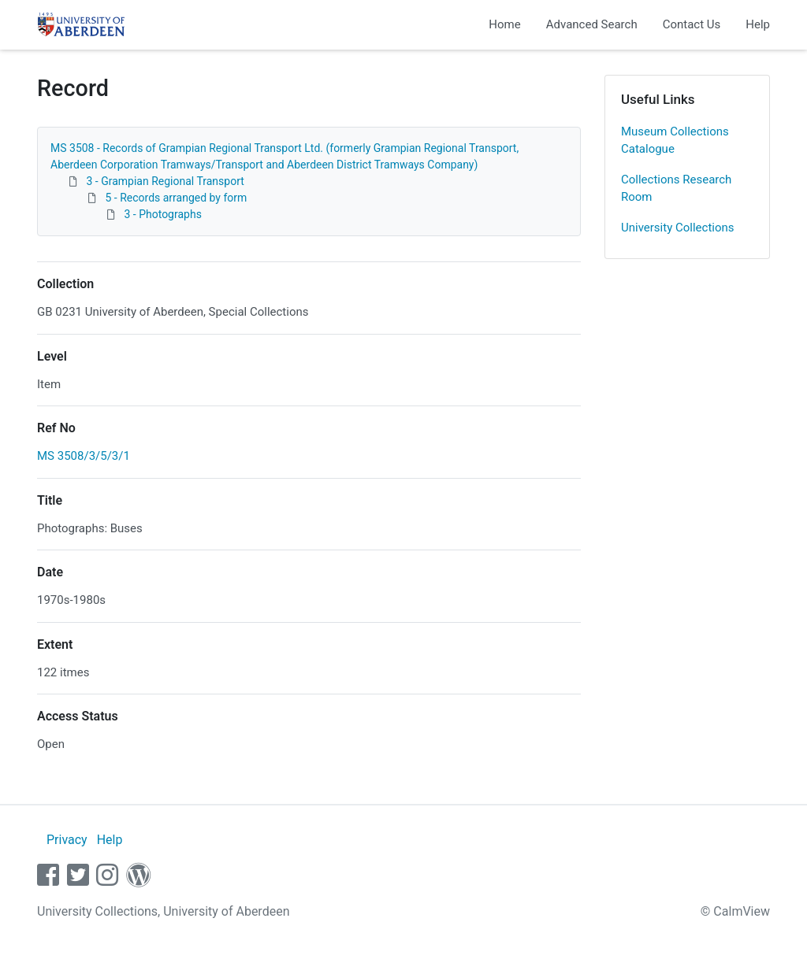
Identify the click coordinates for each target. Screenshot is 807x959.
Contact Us (692, 24)
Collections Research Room (676, 188)
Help (758, 24)
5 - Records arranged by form (176, 197)
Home (504, 24)
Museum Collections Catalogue (675, 140)
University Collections (677, 227)
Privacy (66, 839)
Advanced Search (592, 24)
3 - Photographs (162, 214)
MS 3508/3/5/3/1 (83, 456)
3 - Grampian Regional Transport (165, 181)
